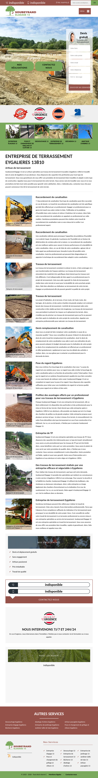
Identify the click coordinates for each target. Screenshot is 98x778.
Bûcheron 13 (68, 760)
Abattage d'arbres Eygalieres (45, 722)
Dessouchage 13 (69, 751)
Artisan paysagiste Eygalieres (75, 722)
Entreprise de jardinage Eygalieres (47, 725)
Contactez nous (48, 66)
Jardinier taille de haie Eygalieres (46, 728)
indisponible (14, 2)
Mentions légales (55, 774)
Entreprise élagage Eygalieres (15, 725)
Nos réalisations (19, 66)
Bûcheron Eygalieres (12, 728)
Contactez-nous (71, 774)
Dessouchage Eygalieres (13, 722)
